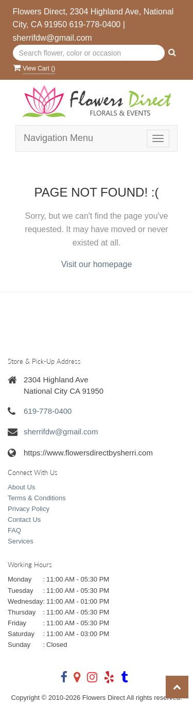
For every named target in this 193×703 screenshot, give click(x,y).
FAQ (14, 530)
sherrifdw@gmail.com (52, 37)
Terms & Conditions (37, 498)
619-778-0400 (95, 24)
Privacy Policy (28, 509)
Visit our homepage (96, 264)
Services (20, 541)
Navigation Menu (58, 138)
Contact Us (24, 519)
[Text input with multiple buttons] (89, 53)
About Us (21, 487)
